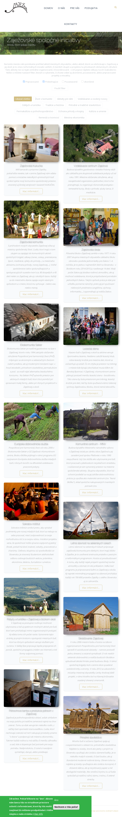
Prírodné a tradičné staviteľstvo (85, 105)
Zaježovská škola (90, 249)
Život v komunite (43, 98)
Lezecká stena (91, 348)
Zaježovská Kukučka (31, 165)
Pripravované (32, 81)
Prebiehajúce (51, 81)
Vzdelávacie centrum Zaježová (91, 165)
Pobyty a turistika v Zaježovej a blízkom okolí (31, 619)
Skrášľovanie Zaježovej (90, 638)
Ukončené (89, 81)
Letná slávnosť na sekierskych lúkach (91, 543)
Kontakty (70, 23)
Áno (56, 801)
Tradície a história (54, 105)
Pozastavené (71, 81)
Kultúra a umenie (97, 111)
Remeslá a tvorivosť (49, 117)
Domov (48, 8)
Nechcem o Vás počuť (66, 808)
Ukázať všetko (23, 98)
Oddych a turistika (31, 105)
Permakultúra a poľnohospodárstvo (35, 111)
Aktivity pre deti (65, 98)
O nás (61, 8)
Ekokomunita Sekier (31, 345)
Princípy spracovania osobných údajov (103, 811)
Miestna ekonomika (74, 117)
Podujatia (91, 8)
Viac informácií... (31, 191)
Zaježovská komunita (31, 242)
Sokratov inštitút (31, 524)
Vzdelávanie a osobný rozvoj (92, 98)
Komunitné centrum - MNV (91, 444)
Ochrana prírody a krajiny (71, 111)
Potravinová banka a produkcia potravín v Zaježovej (31, 712)
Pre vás (74, 8)
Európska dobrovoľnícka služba (31, 444)
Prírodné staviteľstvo (91, 737)
